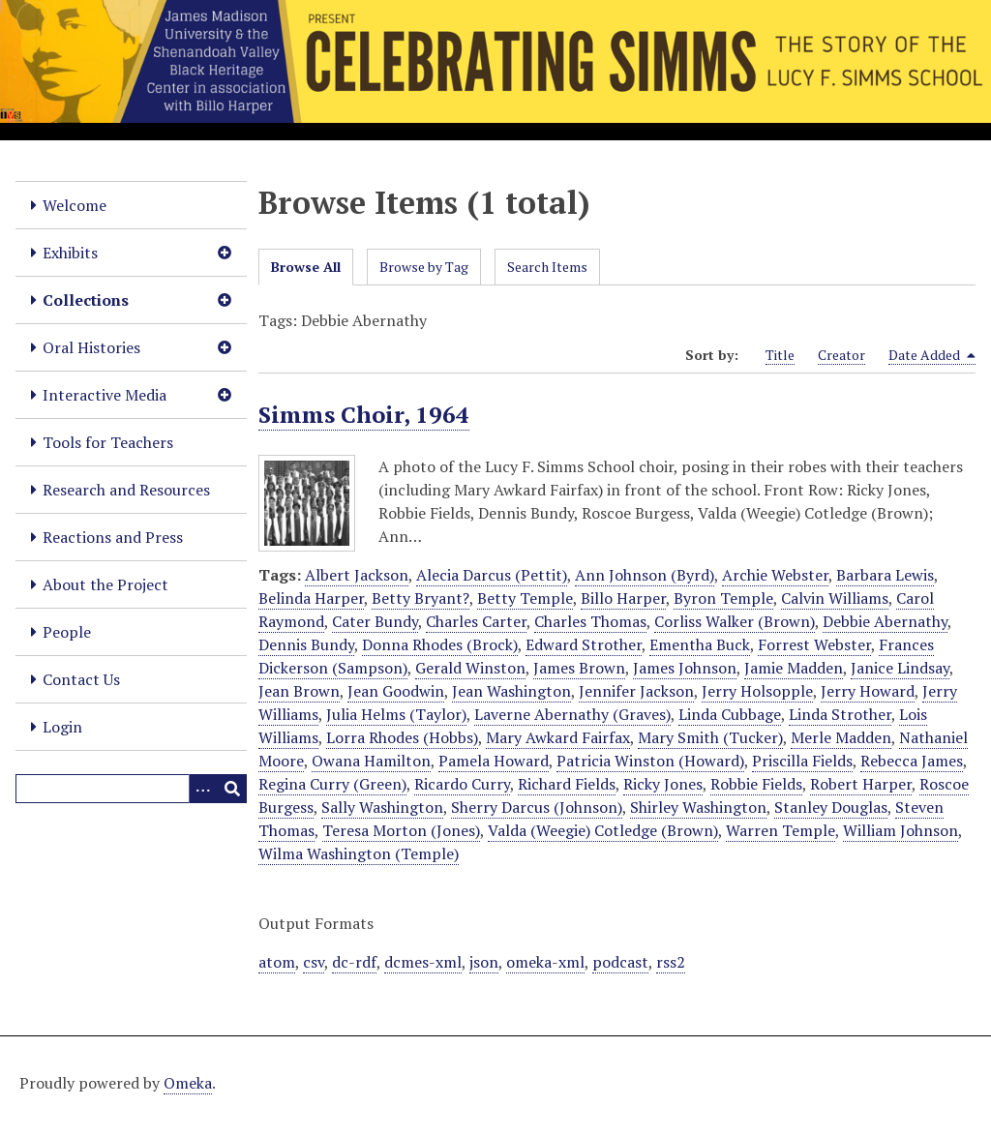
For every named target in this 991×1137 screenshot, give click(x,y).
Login (62, 726)
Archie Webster (775, 574)
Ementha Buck (699, 644)
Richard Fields (567, 783)
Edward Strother (584, 644)
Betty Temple (525, 598)
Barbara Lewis (885, 574)
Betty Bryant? (420, 598)
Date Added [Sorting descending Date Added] (932, 355)
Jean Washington (511, 691)
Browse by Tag (423, 266)
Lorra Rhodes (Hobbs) (402, 737)
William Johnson (900, 830)
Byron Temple (723, 598)
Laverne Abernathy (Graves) (572, 714)
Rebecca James (911, 760)
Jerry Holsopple (757, 691)
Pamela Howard (493, 760)
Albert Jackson (356, 574)
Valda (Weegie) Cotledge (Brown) (603, 830)
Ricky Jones (663, 783)
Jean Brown (299, 691)
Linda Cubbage (729, 714)
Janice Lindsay (900, 667)
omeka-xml (545, 961)
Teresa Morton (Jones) (401, 830)
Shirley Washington (698, 807)
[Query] (131, 788)
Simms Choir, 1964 (363, 414)
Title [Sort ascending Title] (780, 354)
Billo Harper (623, 598)
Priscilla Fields (802, 760)
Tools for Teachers (108, 442)
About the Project (105, 584)
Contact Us (81, 679)
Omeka (188, 1082)
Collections (86, 300)
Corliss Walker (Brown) (734, 621)
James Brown (579, 667)
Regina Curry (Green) (332, 783)
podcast (620, 961)
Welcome (74, 205)
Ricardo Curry (462, 783)
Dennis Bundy (306, 644)
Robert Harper (861, 783)
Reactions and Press (113, 537)
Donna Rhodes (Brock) (440, 644)
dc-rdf (354, 961)
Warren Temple (780, 830)
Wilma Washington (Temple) (358, 853)
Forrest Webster (814, 644)
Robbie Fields (756, 783)
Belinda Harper (311, 598)
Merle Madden (841, 737)
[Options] (203, 788)
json (483, 961)
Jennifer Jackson (636, 691)
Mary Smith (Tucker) (710, 737)
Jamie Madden (793, 667)
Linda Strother (840, 714)
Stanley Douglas (830, 807)
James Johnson (684, 667)
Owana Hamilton (371, 760)
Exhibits (70, 252)
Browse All (306, 266)
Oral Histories (91, 347)
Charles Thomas (590, 621)
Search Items (547, 266)
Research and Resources (126, 489)
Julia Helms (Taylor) (396, 714)
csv (313, 961)
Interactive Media (104, 394)
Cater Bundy (375, 621)
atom (276, 961)
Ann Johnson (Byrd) (644, 574)
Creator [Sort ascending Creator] (841, 354)
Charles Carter (476, 621)
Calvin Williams (834, 598)
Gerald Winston (470, 667)
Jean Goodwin (395, 691)
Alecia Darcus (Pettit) (491, 574)
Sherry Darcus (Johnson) (536, 807)
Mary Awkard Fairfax (558, 737)
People (67, 632)
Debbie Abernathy (885, 621)
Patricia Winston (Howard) (650, 760)
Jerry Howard (868, 691)
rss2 (670, 961)
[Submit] (232, 788)
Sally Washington (382, 807)
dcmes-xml (423, 961)
